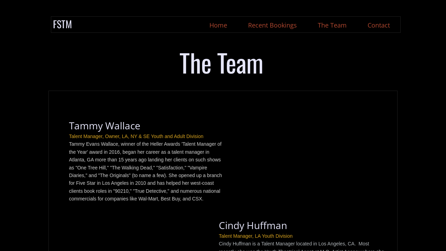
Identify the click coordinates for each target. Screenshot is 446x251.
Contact (379, 25)
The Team (332, 25)
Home (218, 25)
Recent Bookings (272, 25)
